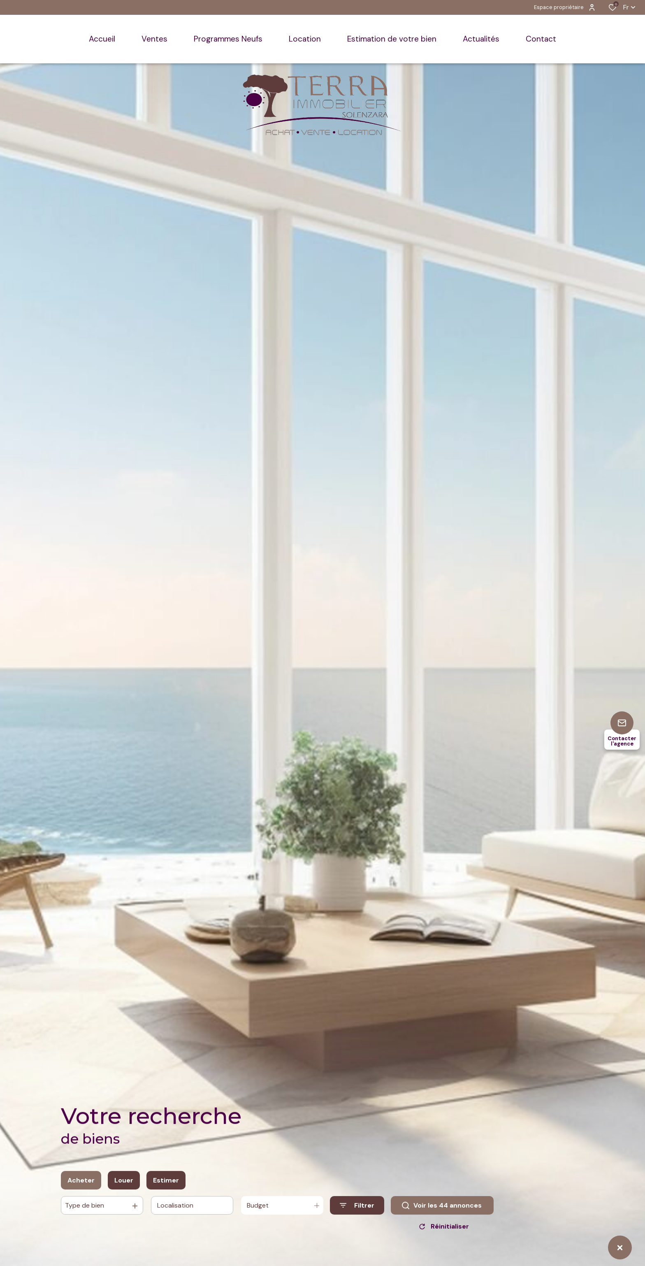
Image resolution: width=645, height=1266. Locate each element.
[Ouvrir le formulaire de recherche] (357, 1210)
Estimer (166, 1185)
